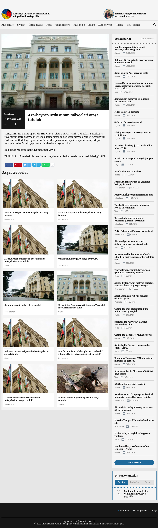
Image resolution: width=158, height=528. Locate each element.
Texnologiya (63, 24)
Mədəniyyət (105, 24)
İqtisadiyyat (36, 24)
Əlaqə (154, 510)
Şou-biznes (133, 24)
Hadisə (120, 24)
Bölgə (91, 24)
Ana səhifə (7, 24)
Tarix (49, 24)
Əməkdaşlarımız (140, 510)
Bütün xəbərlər (147, 39)
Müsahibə (79, 24)
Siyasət (21, 24)
